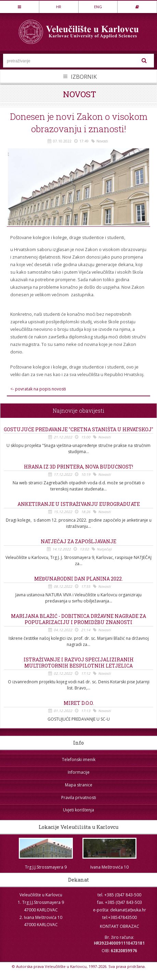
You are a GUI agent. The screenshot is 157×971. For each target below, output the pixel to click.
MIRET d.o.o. (79, 703)
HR (58, 6)
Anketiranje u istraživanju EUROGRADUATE (78, 504)
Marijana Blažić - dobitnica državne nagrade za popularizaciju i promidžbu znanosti (78, 619)
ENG (98, 6)
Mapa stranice (78, 785)
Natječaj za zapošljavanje (78, 541)
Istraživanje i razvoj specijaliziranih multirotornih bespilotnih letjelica (79, 663)
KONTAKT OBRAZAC (119, 926)
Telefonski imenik (78, 759)
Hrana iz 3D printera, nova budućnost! (78, 467)
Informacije (79, 772)
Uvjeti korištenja (78, 810)
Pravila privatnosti (78, 797)
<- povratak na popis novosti (38, 389)
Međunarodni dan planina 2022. (78, 579)
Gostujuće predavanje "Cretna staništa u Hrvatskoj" (78, 429)
